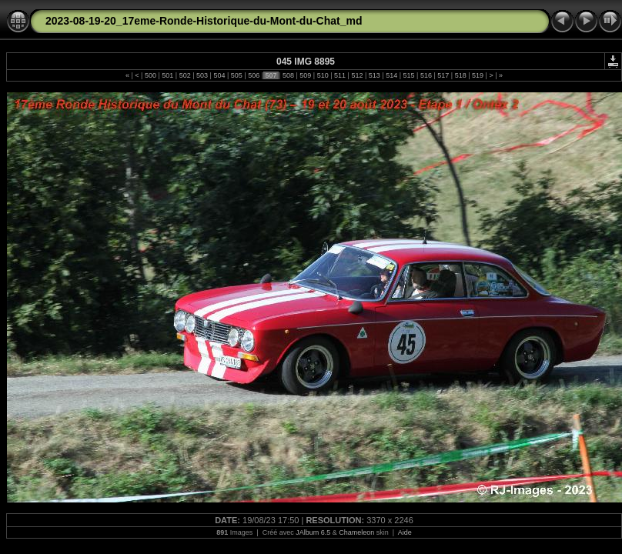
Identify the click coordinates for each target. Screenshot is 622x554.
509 (305, 75)
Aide (405, 532)
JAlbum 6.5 (313, 532)
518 (460, 75)
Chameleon (356, 532)
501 (168, 75)
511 (340, 75)
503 (202, 75)
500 (150, 75)
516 (425, 75)
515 (408, 75)
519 (478, 75)
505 (236, 75)
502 (184, 75)
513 (374, 75)
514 (392, 75)
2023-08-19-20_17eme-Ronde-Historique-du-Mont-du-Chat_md (204, 21)
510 (322, 75)
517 (443, 75)
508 (288, 75)
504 (219, 75)
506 (254, 75)
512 (357, 75)
